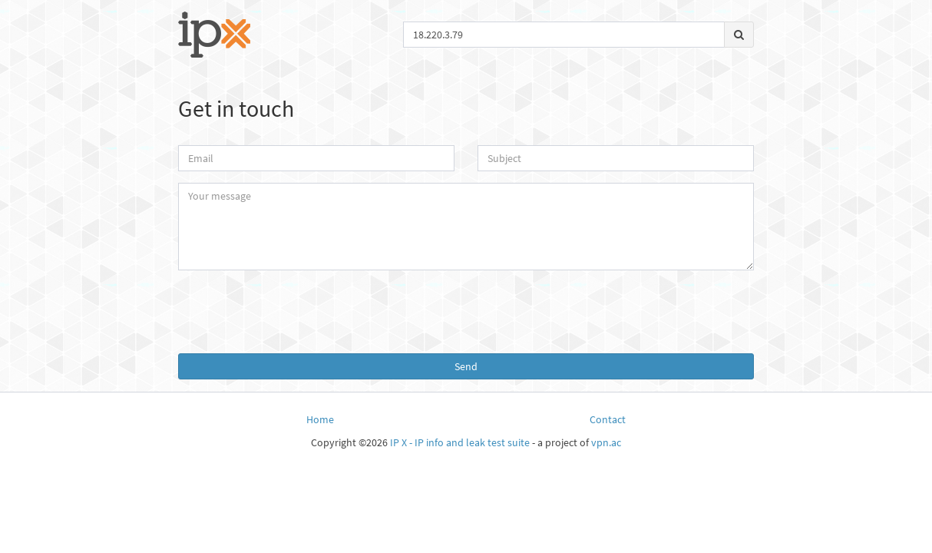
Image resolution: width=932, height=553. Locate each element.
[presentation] (466, 312)
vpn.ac (606, 442)
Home (320, 419)
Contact (608, 419)
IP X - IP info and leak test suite (460, 442)
